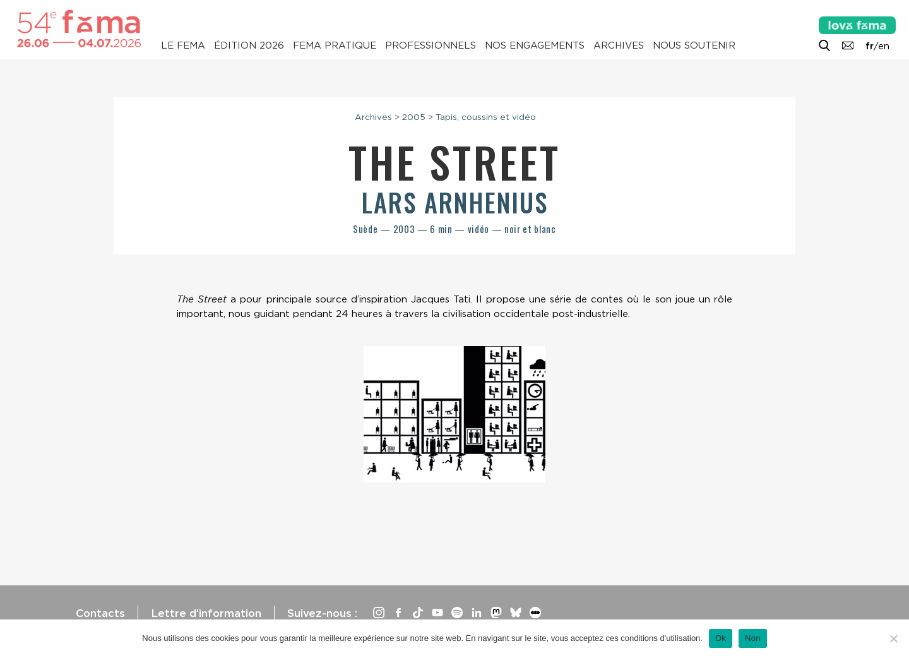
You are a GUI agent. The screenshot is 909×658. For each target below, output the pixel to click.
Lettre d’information (206, 613)
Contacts (100, 613)
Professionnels (430, 45)
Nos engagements (535, 45)
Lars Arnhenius (455, 202)
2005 (413, 117)
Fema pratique (334, 45)
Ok (720, 638)
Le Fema (183, 45)
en (883, 46)
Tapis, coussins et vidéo (486, 117)
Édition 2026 (249, 45)
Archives (618, 45)
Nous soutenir (694, 45)
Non (753, 638)
